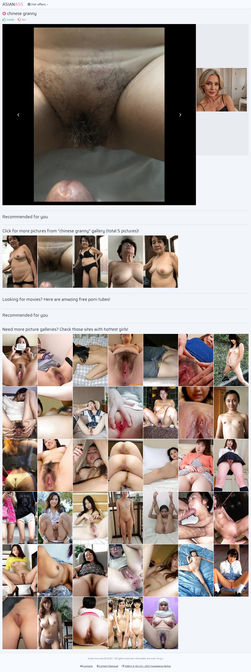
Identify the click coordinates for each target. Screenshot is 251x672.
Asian (12, 4)
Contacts (86, 666)
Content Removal (107, 666)
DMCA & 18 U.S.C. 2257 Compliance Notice (146, 666)
